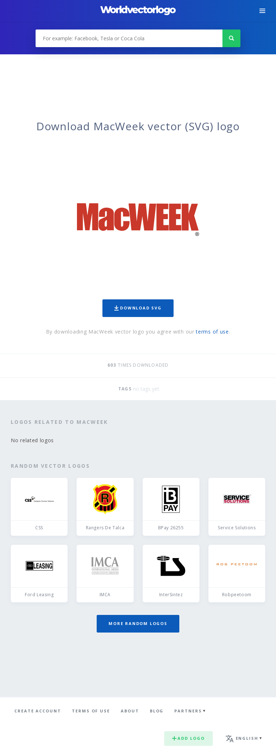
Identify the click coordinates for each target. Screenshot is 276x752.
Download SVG (138, 308)
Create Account (37, 711)
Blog (157, 711)
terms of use (212, 331)
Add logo (188, 738)
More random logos (138, 623)
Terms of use (91, 711)
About (130, 711)
